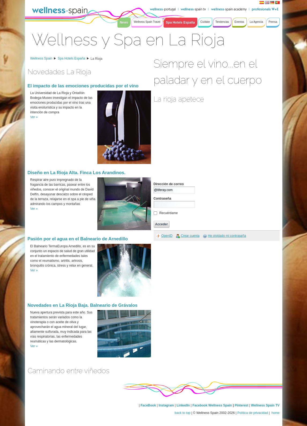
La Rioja (96, 59)
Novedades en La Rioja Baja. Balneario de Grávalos (83, 305)
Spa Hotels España (71, 58)
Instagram (166, 405)
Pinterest (242, 405)
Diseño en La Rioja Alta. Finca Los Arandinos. (76, 172)
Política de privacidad (252, 413)
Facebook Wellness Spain (212, 405)
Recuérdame (168, 213)
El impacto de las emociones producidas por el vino (83, 85)
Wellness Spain (41, 58)
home (275, 413)
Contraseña (162, 198)
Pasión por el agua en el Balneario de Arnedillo (78, 238)
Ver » (34, 117)
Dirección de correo (169, 184)
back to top (183, 413)
